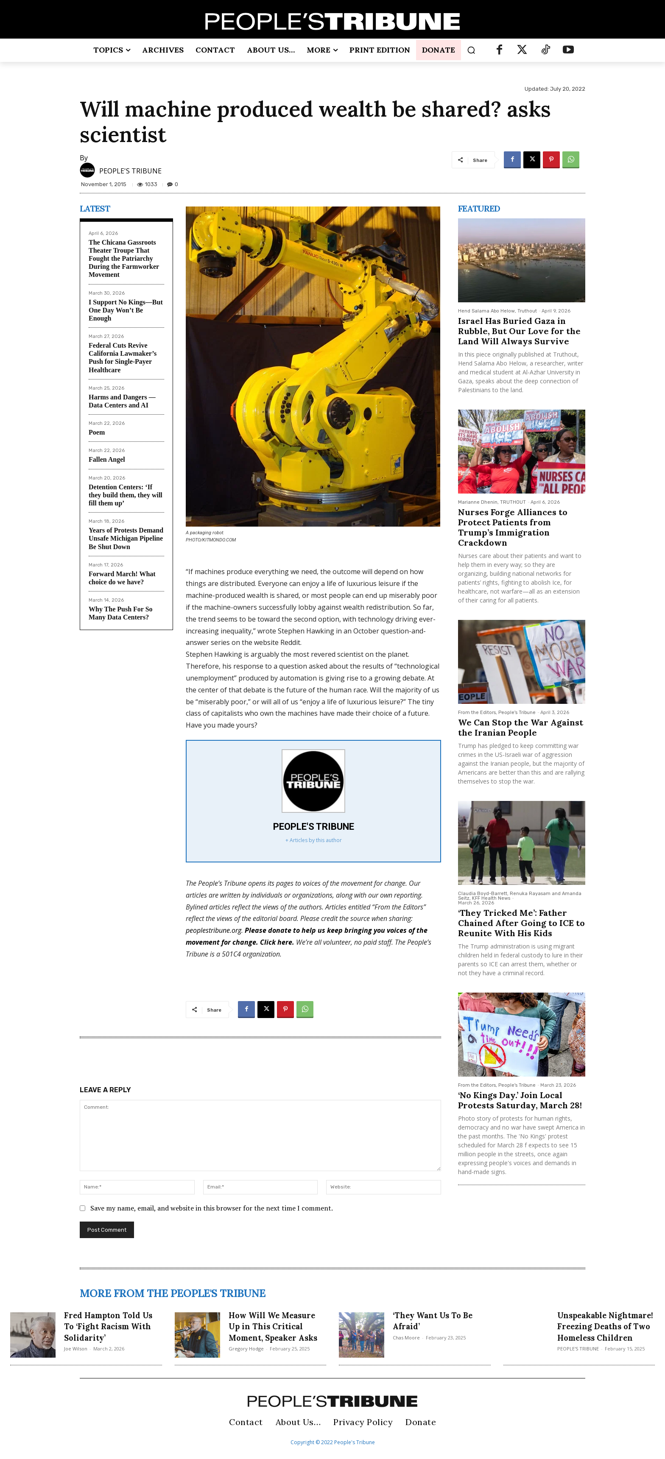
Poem (97, 432)
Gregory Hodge (246, 1360)
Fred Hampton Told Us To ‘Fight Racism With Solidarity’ (109, 1326)
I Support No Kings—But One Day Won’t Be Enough (126, 310)
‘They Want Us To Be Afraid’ (440, 1320)
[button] (471, 50)
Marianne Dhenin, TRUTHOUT (492, 502)
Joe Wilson (75, 1348)
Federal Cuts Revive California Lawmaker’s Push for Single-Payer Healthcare (122, 358)
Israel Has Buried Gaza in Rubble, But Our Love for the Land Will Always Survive (519, 330)
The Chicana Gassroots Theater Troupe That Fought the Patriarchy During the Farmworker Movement (124, 259)
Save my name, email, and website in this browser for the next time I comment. (211, 1208)
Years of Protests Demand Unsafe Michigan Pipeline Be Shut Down (126, 538)
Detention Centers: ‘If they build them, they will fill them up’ (125, 495)
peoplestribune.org (213, 930)
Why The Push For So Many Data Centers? (121, 613)
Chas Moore (406, 1337)
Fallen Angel (107, 459)
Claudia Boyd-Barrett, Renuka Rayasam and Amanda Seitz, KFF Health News (519, 896)
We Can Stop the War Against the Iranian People (520, 727)
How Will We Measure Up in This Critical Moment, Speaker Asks (274, 1331)
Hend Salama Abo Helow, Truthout (497, 311)
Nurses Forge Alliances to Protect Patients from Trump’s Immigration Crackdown (512, 527)
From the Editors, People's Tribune (497, 712)
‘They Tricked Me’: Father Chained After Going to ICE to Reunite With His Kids (521, 922)
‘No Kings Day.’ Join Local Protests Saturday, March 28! (520, 1100)
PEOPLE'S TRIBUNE (130, 171)
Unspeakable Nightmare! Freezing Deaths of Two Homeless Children (604, 1331)
